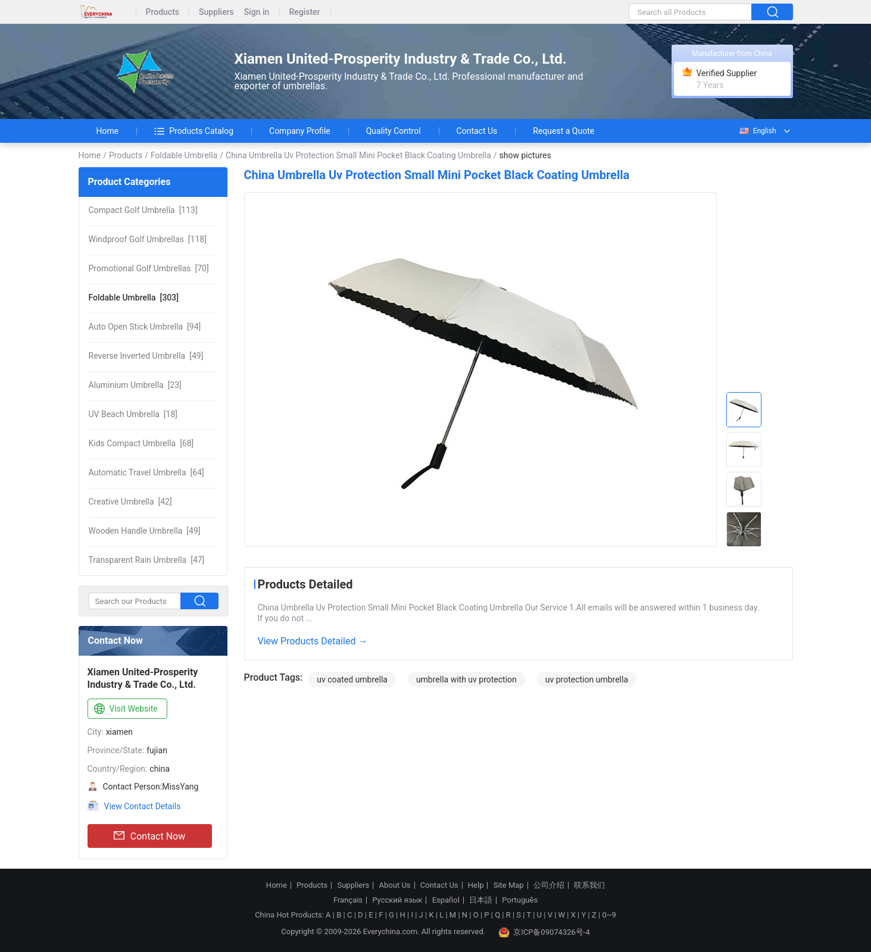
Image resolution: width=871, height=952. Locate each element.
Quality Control (393, 131)
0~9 (609, 914)
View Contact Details (142, 806)
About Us (395, 885)
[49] (146, 356)
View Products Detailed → (313, 641)
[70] (149, 268)
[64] (146, 472)
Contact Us (477, 131)
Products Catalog (193, 131)
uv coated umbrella (352, 679)
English (757, 131)
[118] (148, 239)
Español (446, 900)
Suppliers (216, 12)
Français (348, 900)
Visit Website (125, 709)
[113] (143, 210)
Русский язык (397, 900)
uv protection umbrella (586, 679)
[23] (135, 385)
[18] (133, 414)
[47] (147, 560)
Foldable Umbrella (184, 155)
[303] (134, 297)
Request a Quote (563, 131)
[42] (130, 501)
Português (520, 900)
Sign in (257, 12)
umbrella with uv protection (466, 679)
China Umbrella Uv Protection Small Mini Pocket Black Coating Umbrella (358, 155)
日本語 (480, 900)
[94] (145, 326)
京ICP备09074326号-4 (544, 932)
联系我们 (589, 885)
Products (163, 12)
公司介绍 (548, 885)
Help (476, 885)
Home (107, 131)
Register (304, 12)
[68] (141, 443)
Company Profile (299, 131)
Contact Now (149, 836)
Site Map (509, 885)
